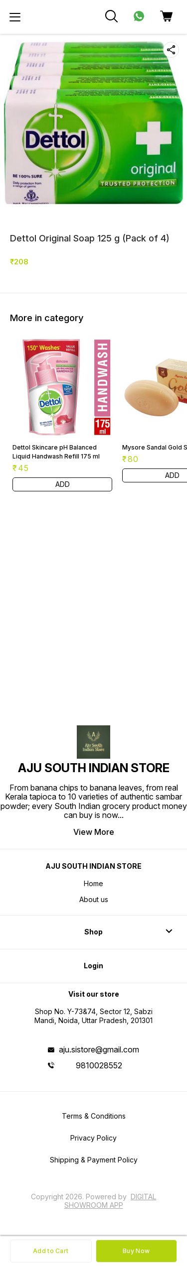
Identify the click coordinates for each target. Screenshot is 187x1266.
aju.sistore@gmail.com (99, 1049)
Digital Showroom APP (110, 1200)
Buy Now (136, 1251)
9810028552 (99, 1065)
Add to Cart (50, 1251)
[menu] (14, 16)
